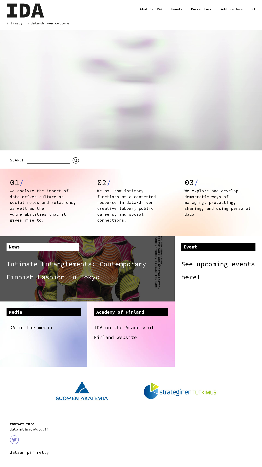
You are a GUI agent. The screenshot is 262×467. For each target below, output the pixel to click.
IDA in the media (29, 327)
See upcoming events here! (218, 270)
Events (176, 9)
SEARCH (18, 160)
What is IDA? (151, 9)
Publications (231, 9)
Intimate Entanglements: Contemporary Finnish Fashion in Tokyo (76, 270)
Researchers (201, 9)
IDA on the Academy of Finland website (124, 332)
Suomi (253, 9)
